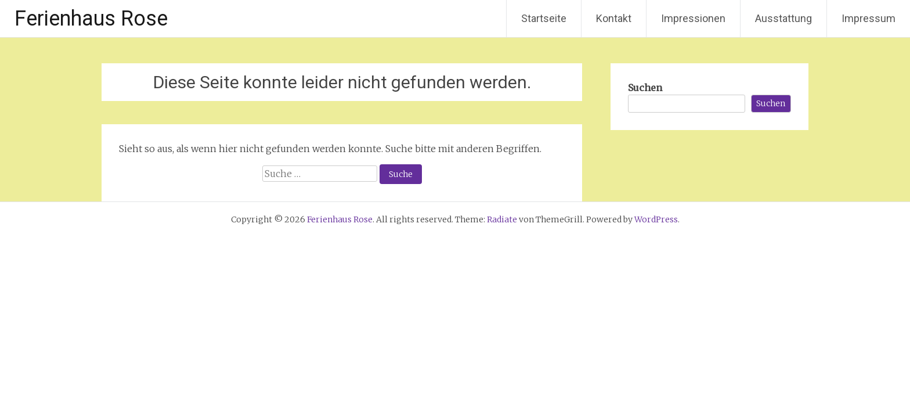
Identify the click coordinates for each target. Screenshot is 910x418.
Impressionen (693, 18)
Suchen (645, 87)
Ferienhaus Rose (91, 18)
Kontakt (613, 18)
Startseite (543, 18)
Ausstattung (783, 18)
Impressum (868, 18)
